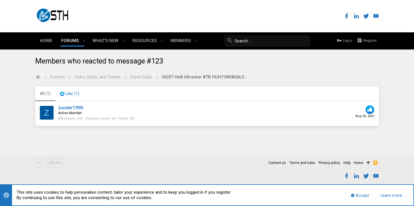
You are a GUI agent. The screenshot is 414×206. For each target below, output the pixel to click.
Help (347, 163)
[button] (84, 40)
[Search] (267, 41)
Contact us (277, 163)
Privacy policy (329, 163)
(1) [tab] (45, 93)
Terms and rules (302, 163)
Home (358, 163)
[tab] (69, 93)
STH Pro (55, 163)
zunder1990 (70, 107)
